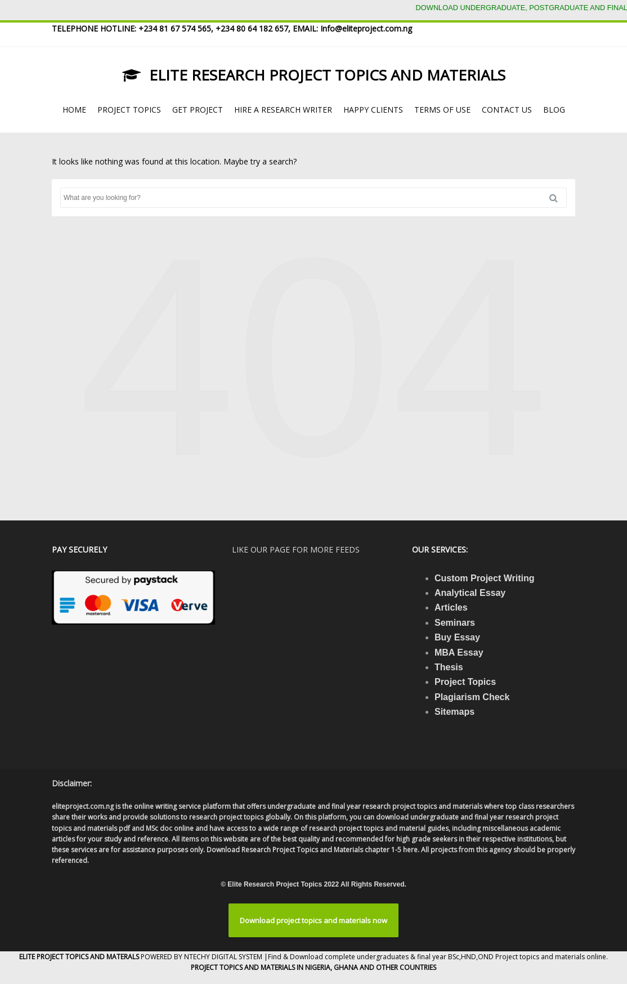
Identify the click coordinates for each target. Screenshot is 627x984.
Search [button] (557, 197)
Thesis (449, 667)
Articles (451, 607)
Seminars (455, 622)
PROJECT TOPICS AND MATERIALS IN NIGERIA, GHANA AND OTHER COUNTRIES (313, 967)
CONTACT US (507, 109)
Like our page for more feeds (296, 549)
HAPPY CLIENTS (373, 109)
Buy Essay (457, 637)
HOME (74, 109)
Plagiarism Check (472, 697)
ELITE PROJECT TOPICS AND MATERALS (80, 956)
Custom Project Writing (485, 578)
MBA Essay (459, 652)
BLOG (554, 109)
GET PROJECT (197, 109)
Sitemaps (454, 711)
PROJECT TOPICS (129, 109)
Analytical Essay (470, 593)
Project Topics (465, 682)
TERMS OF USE (442, 109)
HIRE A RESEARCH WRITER (283, 109)
